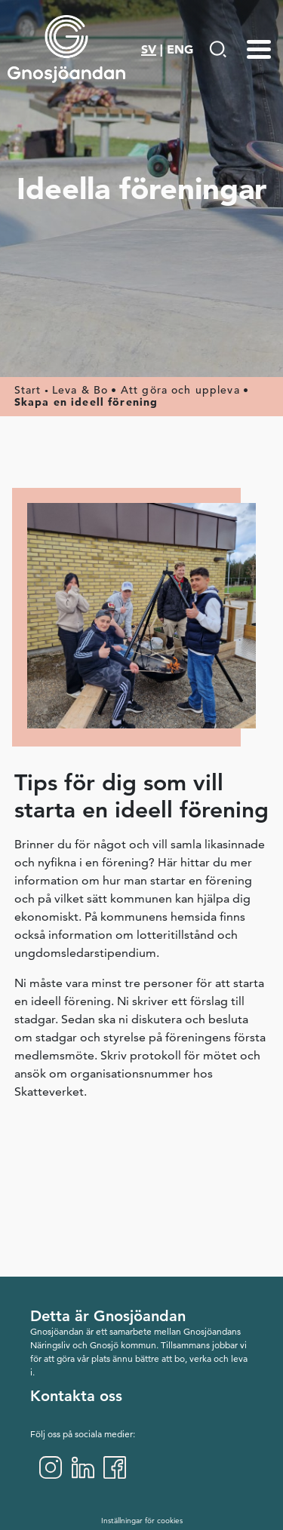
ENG (180, 49)
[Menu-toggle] (258, 49)
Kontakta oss (76, 1396)
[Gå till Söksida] (218, 49)
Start (28, 390)
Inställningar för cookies (142, 1520)
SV (148, 49)
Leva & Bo (80, 390)
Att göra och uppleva (180, 390)
